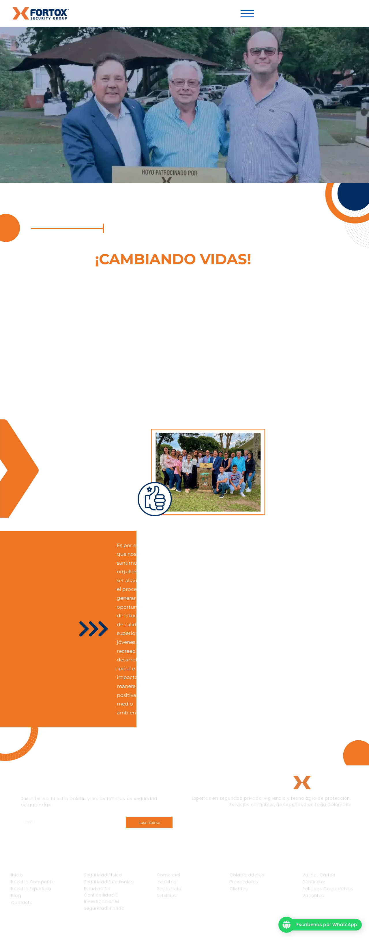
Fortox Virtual (332, 13)
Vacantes (279, 13)
